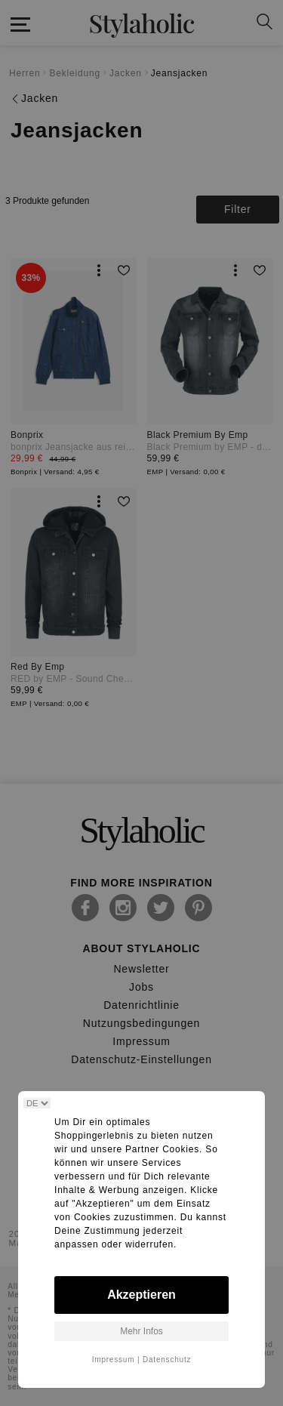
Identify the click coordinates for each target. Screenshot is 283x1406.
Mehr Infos (141, 1331)
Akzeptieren (141, 1294)
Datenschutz (167, 1359)
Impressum (113, 1359)
